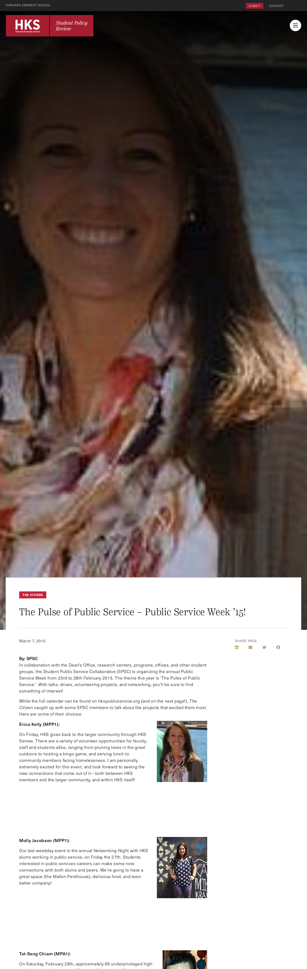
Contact (276, 6)
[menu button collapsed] (295, 25)
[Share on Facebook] (278, 647)
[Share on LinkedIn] (236, 647)
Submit (254, 6)
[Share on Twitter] (264, 647)
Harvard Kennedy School (28, 5)
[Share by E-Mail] (250, 647)
